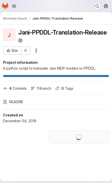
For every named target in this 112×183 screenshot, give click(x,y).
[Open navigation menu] (14, 6)
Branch (41, 88)
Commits (15, 88)
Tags (64, 88)
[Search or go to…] (97, 6)
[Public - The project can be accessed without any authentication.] (20, 40)
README (13, 102)
